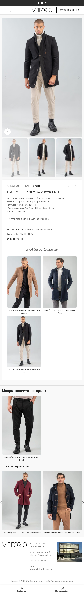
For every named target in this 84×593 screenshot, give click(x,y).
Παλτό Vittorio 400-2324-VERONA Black (24, 371)
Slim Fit (36, 185)
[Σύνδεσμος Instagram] (45, 3)
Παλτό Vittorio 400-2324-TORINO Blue (62, 532)
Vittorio (19, 238)
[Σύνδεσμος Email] (42, 3)
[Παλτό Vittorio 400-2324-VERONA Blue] (60, 282)
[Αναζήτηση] (9, 10)
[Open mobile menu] (3, 10)
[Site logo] (42, 10)
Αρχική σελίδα (14, 185)
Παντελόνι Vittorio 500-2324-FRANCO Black (22, 458)
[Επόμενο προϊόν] (75, 186)
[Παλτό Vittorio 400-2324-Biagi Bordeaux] (21, 500)
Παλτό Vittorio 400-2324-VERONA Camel (24, 311)
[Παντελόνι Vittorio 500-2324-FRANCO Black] (21, 425)
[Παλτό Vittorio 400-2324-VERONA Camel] (24, 282)
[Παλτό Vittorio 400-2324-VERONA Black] (24, 341)
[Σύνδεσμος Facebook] (38, 3)
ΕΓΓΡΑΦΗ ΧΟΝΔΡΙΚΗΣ (69, 10)
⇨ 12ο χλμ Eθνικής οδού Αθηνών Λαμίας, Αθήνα (41, 553)
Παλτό (26, 185)
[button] (5, 77)
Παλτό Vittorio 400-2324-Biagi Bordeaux (21, 532)
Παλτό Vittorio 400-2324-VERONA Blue (60, 311)
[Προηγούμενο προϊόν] (68, 186)
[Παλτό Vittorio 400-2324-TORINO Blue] (62, 500)
